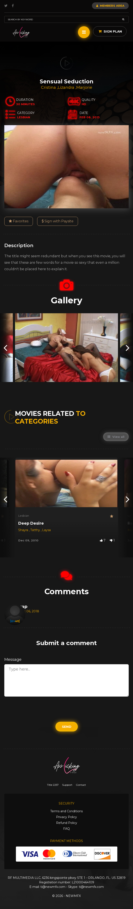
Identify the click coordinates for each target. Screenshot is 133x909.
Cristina (49, 87)
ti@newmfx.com (52, 887)
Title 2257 (53, 784)
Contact (81, 784)
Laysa (46, 530)
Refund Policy (66, 823)
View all (115, 436)
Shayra (23, 530)
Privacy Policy (66, 817)
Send (66, 727)
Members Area (110, 5)
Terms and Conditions (66, 811)
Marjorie (84, 87)
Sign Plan (110, 31)
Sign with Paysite (57, 221)
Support (67, 784)
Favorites (18, 221)
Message (12, 659)
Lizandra (66, 87)
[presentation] (5, 348)
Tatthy (35, 530)
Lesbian (23, 515)
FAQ (66, 829)
